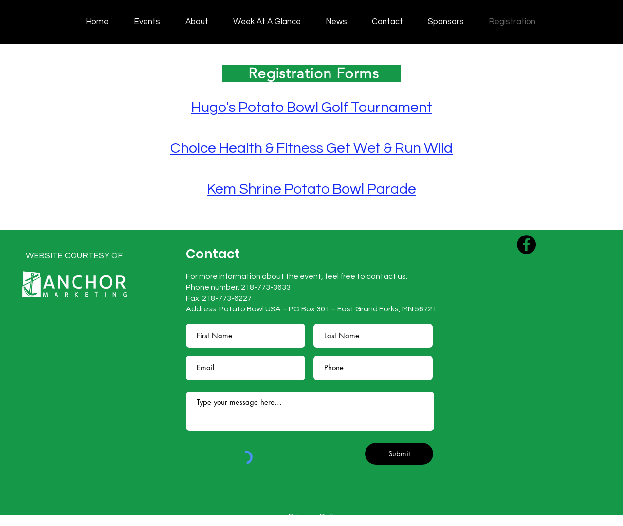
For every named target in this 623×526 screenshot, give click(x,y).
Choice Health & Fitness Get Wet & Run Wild (311, 148)
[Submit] (399, 454)
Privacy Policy (315, 517)
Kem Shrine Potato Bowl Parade (311, 189)
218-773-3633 (266, 287)
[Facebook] (526, 244)
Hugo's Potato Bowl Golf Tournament (311, 107)
